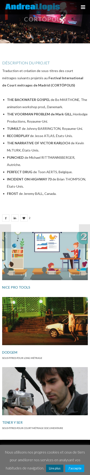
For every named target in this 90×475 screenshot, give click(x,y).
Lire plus (54, 468)
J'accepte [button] (74, 468)
